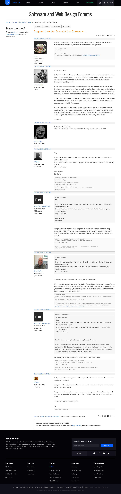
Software (41, 2)
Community (75, 463)
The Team (8, 467)
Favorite (66, 26)
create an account (12, 34)
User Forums (75, 477)
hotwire (36, 382)
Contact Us (8, 477)
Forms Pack (30, 470)
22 (105, 35)
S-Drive (52, 467)
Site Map (86, 487)
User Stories (75, 481)
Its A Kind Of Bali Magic (42, 206)
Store (77, 2)
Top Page (15, 487)
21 (103, 35)
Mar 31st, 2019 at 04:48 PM (42, 309)
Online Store (38, 487)
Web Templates (98, 467)
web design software (29, 444)
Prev (99, 35)
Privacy (80, 487)
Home (8, 22)
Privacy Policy (66, 490)
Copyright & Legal (71, 487)
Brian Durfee (38, 271)
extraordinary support (47, 446)
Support (65, 2)
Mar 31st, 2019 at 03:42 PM (42, 252)
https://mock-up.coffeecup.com (91, 55)
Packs (28, 2)
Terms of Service (77, 490)
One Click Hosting (55, 470)
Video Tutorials (76, 470)
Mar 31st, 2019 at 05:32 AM (42, 149)
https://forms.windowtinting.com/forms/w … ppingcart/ (69, 306)
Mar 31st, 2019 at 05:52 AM (42, 192)
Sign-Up (106, 445)
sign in (13, 32)
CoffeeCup (9, 463)
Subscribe (56, 26)
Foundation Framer (25, 22)
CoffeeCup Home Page (26, 487)
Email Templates (99, 470)
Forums (14, 22)
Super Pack (30, 474)
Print (46, 26)
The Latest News (10, 470)
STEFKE (36, 162)
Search (38, 26)
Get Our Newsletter (11, 474)
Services (52, 463)
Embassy (74, 474)
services (41, 444)
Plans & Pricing (54, 481)
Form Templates (98, 474)
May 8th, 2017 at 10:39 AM (42, 38)
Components (98, 477)
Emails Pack (30, 467)
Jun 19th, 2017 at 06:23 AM (42, 66)
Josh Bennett (38, 85)
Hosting (53, 2)
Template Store (99, 463)
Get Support (60, 487)
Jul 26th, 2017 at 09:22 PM (42, 122)
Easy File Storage (55, 474)
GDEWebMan (38, 141)
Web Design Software (49, 487)
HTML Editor (90, 2)
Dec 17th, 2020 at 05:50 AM (42, 374)
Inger (35, 56)
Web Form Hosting (55, 477)
